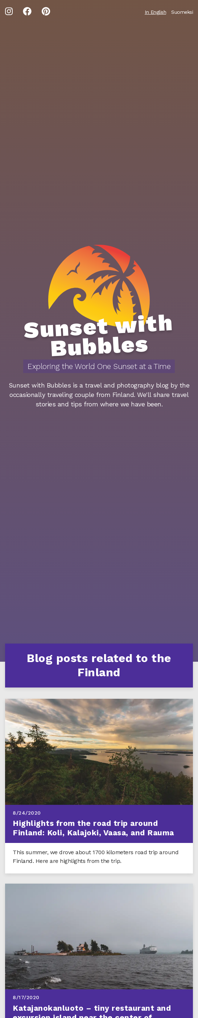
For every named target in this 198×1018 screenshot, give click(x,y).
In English (155, 12)
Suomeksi (182, 12)
